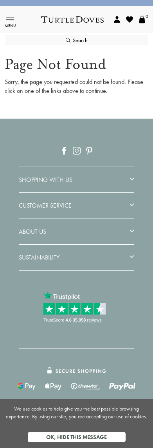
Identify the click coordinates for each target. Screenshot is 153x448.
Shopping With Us (45, 179)
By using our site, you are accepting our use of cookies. (89, 416)
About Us (32, 231)
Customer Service (45, 205)
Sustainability (39, 257)
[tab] (76, 180)
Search (77, 40)
